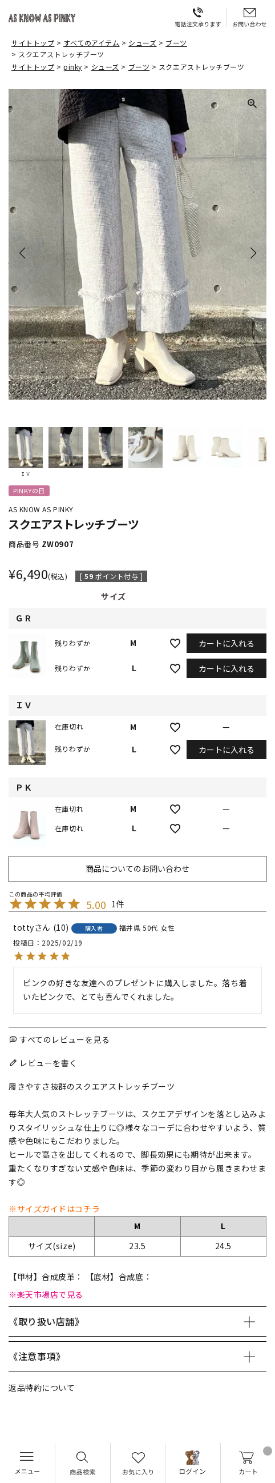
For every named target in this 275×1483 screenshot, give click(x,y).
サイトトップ (32, 42)
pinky (72, 66)
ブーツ (176, 42)
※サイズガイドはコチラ (54, 1208)
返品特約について (42, 1387)
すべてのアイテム (91, 42)
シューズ (142, 42)
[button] (26, 452)
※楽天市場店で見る (46, 1294)
